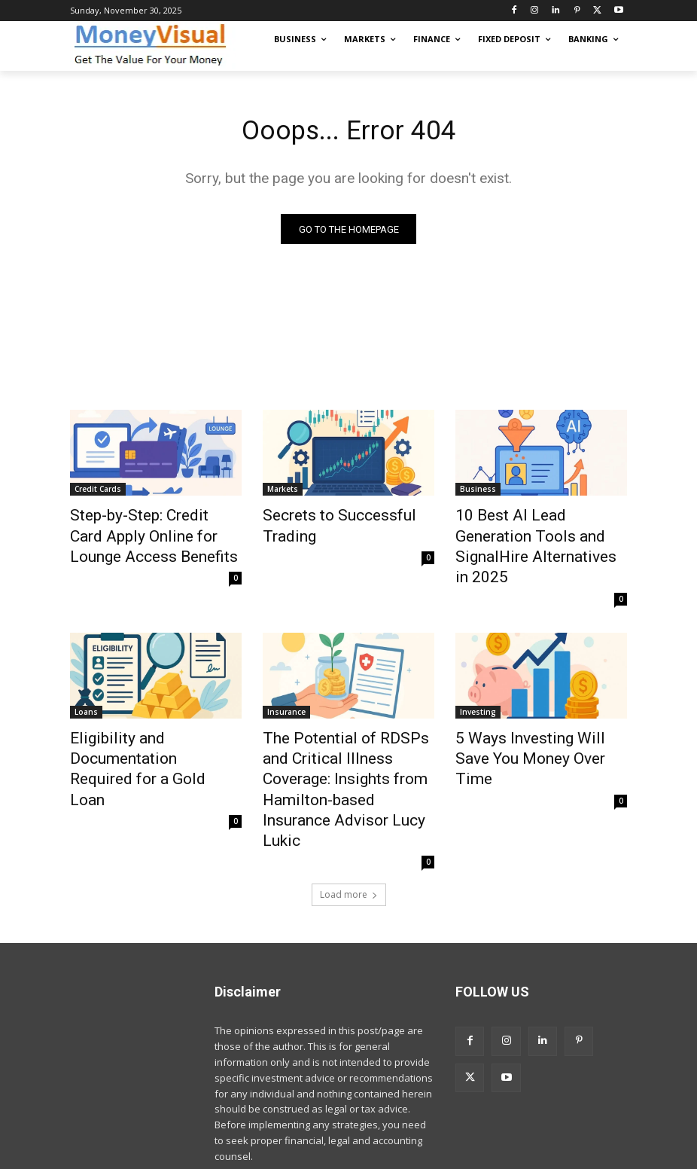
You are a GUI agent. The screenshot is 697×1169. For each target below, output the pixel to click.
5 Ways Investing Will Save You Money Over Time (530, 715)
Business (478, 492)
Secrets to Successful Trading (348, 517)
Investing (478, 682)
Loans (86, 682)
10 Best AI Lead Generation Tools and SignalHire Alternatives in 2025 (532, 534)
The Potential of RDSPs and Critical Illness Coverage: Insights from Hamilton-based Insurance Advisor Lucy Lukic (348, 732)
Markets (282, 492)
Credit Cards (98, 492)
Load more (349, 809)
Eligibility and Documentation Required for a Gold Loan (152, 715)
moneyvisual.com (185, 1155)
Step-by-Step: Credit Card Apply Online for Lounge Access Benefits (142, 534)
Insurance (286, 682)
